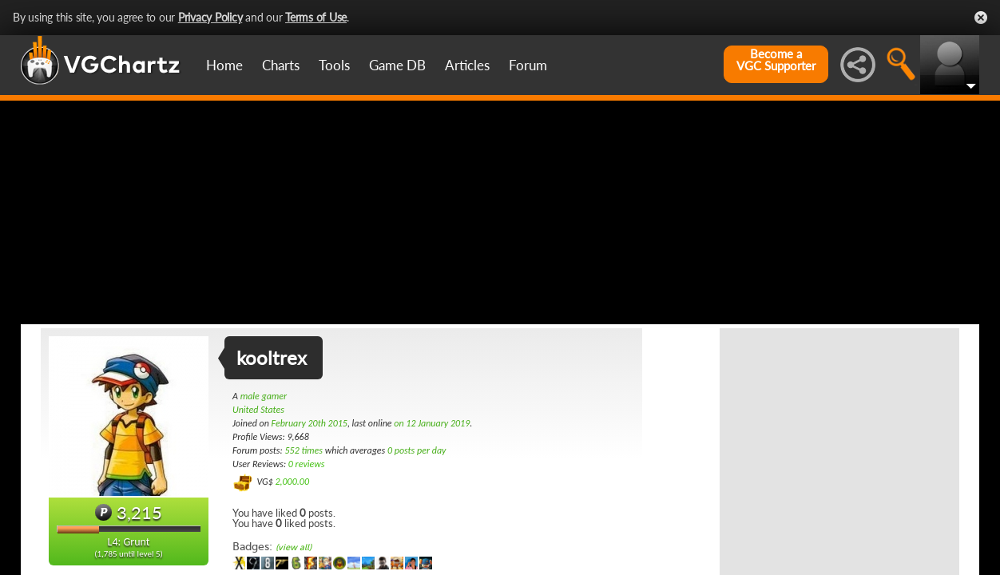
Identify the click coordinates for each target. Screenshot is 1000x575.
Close (980, 17)
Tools (334, 65)
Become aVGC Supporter (775, 60)
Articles (467, 65)
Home (224, 65)
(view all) (294, 547)
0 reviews (306, 464)
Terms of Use (316, 17)
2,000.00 (292, 481)
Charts (281, 65)
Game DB (397, 65)
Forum (528, 65)
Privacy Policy (210, 17)
